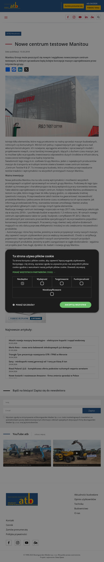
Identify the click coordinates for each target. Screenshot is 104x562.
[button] (52, 272)
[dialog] (52, 281)
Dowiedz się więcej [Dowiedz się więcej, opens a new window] (76, 267)
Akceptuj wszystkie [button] (75, 304)
